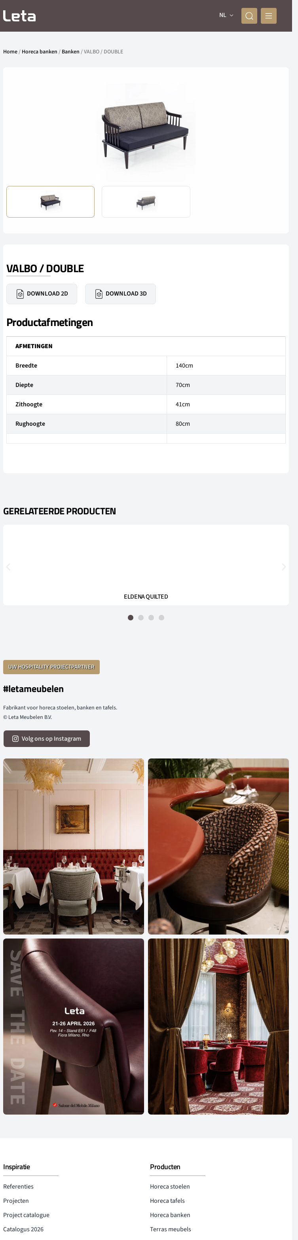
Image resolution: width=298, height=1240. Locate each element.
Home (10, 52)
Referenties (18, 1186)
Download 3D (120, 294)
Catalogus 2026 (23, 1229)
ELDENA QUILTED (146, 596)
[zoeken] (249, 16)
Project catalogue (26, 1215)
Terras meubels (170, 1229)
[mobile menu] (268, 16)
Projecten (16, 1200)
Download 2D (41, 294)
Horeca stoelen (170, 1186)
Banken (71, 52)
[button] (8, 567)
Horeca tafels (167, 1200)
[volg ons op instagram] (46, 738)
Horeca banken (39, 52)
